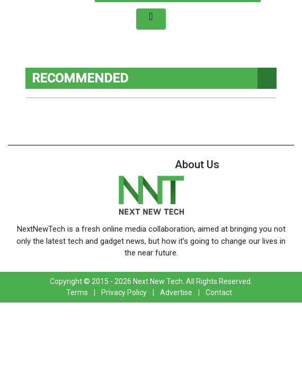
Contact (219, 292)
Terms (77, 292)
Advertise (176, 292)
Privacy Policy (124, 292)
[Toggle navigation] (151, 19)
